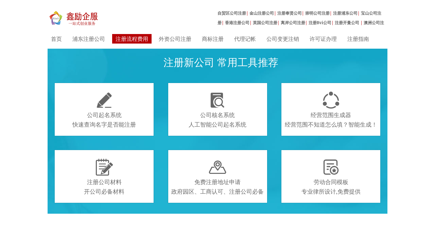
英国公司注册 (265, 23)
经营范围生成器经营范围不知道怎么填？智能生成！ (331, 110)
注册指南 (358, 39)
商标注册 (213, 39)
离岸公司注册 (293, 23)
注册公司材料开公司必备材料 (104, 177)
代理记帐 (245, 39)
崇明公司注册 (317, 13)
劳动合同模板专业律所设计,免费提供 (331, 177)
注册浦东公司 (345, 13)
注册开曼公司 (347, 23)
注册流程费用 (132, 39)
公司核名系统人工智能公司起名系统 (217, 110)
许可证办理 (323, 39)
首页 (56, 39)
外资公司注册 (175, 39)
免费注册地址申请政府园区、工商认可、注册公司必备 (217, 177)
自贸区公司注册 (232, 13)
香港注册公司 (237, 23)
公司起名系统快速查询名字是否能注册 (104, 110)
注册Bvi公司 (320, 23)
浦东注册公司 (88, 39)
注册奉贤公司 (289, 13)
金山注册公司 (261, 13)
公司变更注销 (282, 39)
